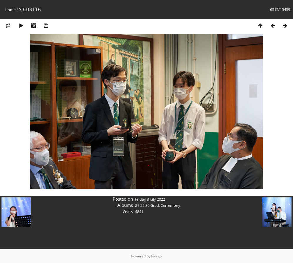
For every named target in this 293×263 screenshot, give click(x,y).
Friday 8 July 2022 (150, 199)
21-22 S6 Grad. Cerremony (157, 205)
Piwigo (156, 256)
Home (10, 9)
